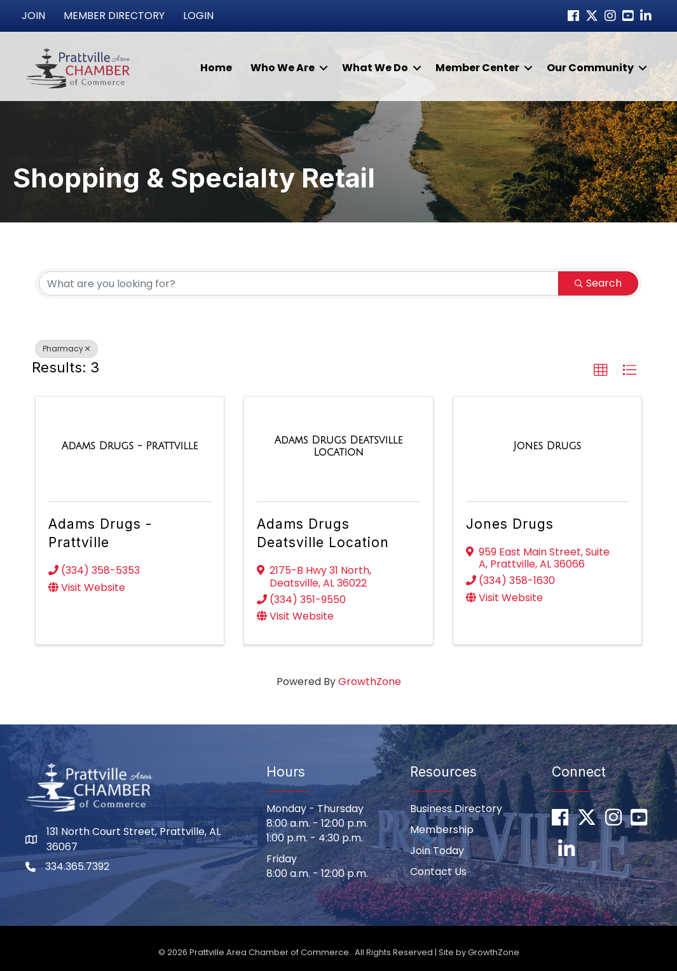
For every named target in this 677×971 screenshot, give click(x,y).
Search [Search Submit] (598, 283)
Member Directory (114, 15)
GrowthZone (369, 681)
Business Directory (456, 808)
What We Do (375, 67)
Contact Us (438, 871)
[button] (600, 370)
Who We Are (282, 67)
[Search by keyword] (299, 283)
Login (198, 15)
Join (33, 15)
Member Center (477, 67)
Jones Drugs (510, 524)
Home (216, 67)
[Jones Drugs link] (547, 446)
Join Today (437, 850)
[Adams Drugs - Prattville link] (130, 446)
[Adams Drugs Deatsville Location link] (338, 446)
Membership (442, 829)
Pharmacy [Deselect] (66, 348)
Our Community (590, 67)
